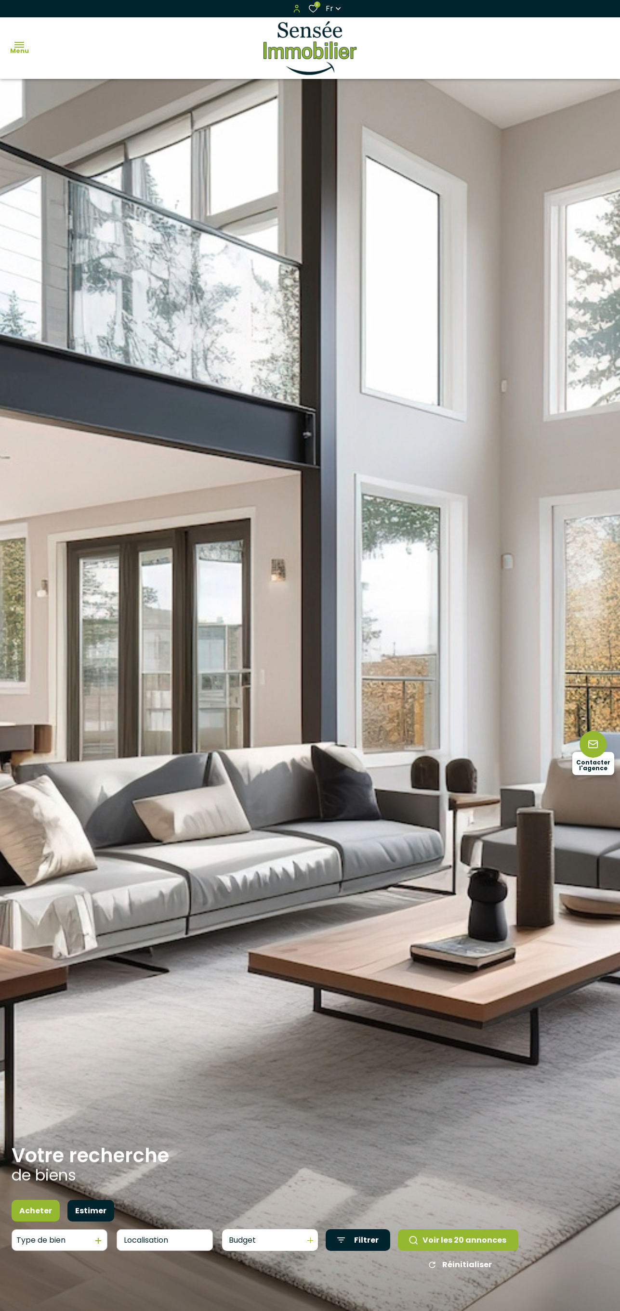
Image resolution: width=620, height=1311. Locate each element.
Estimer (90, 1210)
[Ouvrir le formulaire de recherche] (358, 1240)
